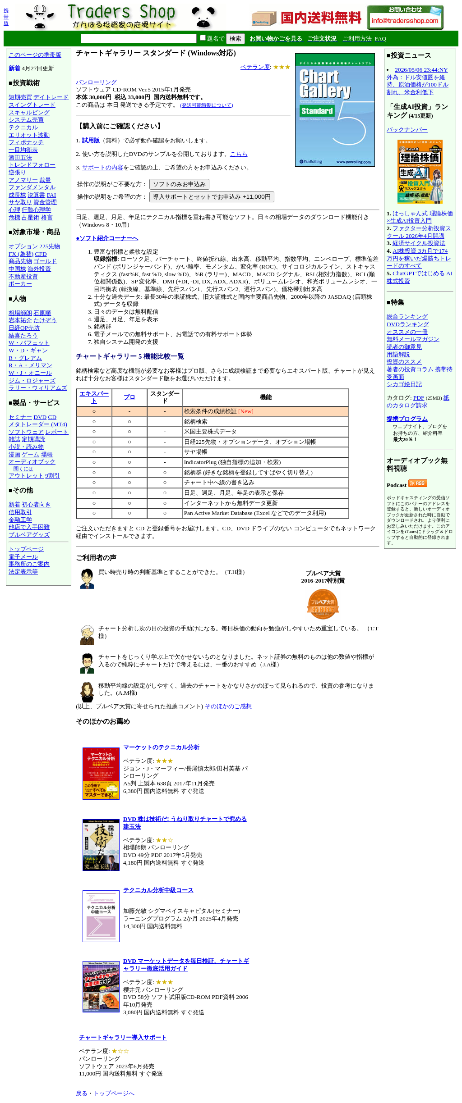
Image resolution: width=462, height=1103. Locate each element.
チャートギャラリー (106, 356)
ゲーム (30, 454)
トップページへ (113, 1093)
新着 (14, 68)
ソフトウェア (26, 431)
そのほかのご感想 (228, 706)
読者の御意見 (404, 346)
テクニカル (23, 127)
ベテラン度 (255, 67)
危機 (14, 217)
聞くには (23, 468)
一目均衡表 (23, 149)
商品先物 (20, 261)
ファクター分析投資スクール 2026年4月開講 (419, 232)
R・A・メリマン (30, 365)
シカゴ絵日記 (404, 384)
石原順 (42, 313)
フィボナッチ (26, 142)
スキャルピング (29, 112)
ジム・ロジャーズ (32, 380)
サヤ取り (20, 202)
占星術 (30, 217)
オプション (23, 246)
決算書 (36, 194)
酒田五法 (20, 157)
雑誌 (14, 439)
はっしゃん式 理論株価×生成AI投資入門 (420, 217)
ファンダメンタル (32, 187)
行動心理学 (36, 209)
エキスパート (94, 397)
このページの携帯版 (35, 54)
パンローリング (96, 82)
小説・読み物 (26, 446)
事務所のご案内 (29, 564)
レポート (57, 431)
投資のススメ (404, 361)
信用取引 (20, 512)
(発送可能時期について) (206, 105)
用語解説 (398, 354)
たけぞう (45, 320)
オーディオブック (32, 461)
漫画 (14, 454)
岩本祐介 (20, 320)
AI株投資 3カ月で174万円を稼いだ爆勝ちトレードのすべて (419, 258)
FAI (51, 194)
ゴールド (45, 261)
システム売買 (26, 119)
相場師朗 (20, 313)
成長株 (17, 194)
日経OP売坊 (24, 327)
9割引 (52, 475)
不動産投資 (23, 276)
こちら (239, 153)
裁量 (45, 180)
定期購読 (33, 439)
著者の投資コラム (410, 369)
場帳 (47, 454)
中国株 (17, 268)
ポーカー (20, 283)
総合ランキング (407, 316)
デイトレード (51, 97)
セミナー (20, 417)
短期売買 (20, 97)
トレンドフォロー (32, 164)
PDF (418, 397)
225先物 (49, 246)
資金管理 (45, 202)
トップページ (26, 549)
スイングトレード (32, 104)
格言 (47, 217)
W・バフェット (29, 342)
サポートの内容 (102, 167)
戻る (82, 1093)
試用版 (91, 140)
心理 (14, 209)
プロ (129, 397)
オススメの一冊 (407, 331)
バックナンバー (407, 129)
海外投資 (39, 268)
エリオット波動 (29, 135)
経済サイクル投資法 (419, 243)
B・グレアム (25, 358)
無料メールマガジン (413, 339)
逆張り (17, 172)
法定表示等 (23, 571)
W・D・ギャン (28, 350)
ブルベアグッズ (29, 534)
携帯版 (6, 17)
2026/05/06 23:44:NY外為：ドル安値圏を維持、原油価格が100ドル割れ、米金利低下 (417, 81)
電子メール (23, 556)
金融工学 (20, 519)
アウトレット (26, 475)
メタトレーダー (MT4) (38, 424)
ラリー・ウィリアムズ (38, 387)
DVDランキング (408, 324)
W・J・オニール (30, 372)
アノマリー (23, 180)
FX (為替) (21, 254)
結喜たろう (23, 335)
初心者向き (36, 504)
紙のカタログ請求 (418, 401)
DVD (39, 417)
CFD (41, 254)
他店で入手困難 (29, 527)
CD (52, 417)
